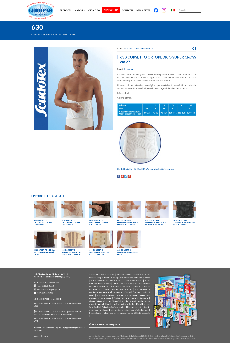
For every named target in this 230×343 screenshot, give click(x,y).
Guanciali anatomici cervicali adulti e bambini (116, 301)
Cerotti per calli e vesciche (125, 283)
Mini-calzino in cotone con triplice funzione (130, 310)
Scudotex (128, 69)
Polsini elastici (95, 313)
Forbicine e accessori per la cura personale (117, 295)
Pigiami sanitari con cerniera (114, 307)
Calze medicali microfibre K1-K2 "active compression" (116, 280)
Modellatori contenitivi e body (120, 304)
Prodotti (65, 10)
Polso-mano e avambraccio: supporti (119, 313)
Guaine (92, 301)
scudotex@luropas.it (51, 289)
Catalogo (94, 10)
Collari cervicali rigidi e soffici (118, 289)
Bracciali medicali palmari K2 (130, 274)
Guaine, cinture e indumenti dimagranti (131, 298)
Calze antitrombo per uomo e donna (134, 277)
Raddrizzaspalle (143, 313)
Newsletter (143, 10)
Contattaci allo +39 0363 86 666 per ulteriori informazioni (145, 169)
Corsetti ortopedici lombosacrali (139, 48)
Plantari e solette (134, 307)
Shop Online (111, 10)
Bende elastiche (107, 274)
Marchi (80, 10)
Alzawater (93, 274)
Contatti (127, 10)
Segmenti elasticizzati (122, 292)
